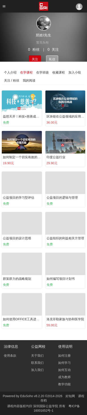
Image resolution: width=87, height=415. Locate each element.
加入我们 (37, 370)
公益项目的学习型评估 (18, 197)
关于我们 (37, 355)
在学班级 (42, 72)
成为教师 (64, 377)
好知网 (70, 396)
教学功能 (64, 384)
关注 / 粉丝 (11, 80)
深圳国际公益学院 (46, 406)
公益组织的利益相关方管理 (65, 238)
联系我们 (37, 362)
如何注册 (64, 355)
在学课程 (26, 72)
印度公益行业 (56, 157)
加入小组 (74, 72)
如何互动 (64, 370)
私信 (52, 59)
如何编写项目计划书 (61, 278)
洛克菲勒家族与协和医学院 (65, 319)
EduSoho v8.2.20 (32, 396)
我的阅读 (29, 80)
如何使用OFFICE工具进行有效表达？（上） (33, 319)
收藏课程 (58, 72)
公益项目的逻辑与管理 (62, 197)
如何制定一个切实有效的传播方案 (26, 157)
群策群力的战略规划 (17, 278)
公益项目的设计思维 (17, 238)
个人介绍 (10, 72)
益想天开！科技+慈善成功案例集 (26, 116)
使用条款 (10, 355)
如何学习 (64, 362)
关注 (35, 59)
